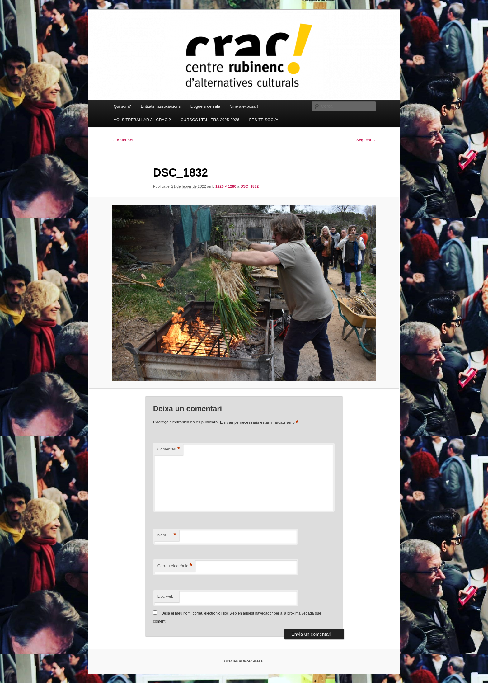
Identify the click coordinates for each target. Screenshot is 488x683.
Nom (166, 535)
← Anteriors (122, 140)
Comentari (168, 449)
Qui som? (122, 106)
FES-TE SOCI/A (264, 119)
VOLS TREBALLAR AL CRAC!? (142, 119)
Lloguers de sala (205, 106)
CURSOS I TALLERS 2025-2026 (210, 119)
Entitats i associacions (161, 106)
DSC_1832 (249, 186)
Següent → (366, 140)
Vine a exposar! (244, 106)
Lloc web (165, 596)
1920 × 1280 (225, 186)
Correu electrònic (174, 566)
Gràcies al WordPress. (244, 661)
